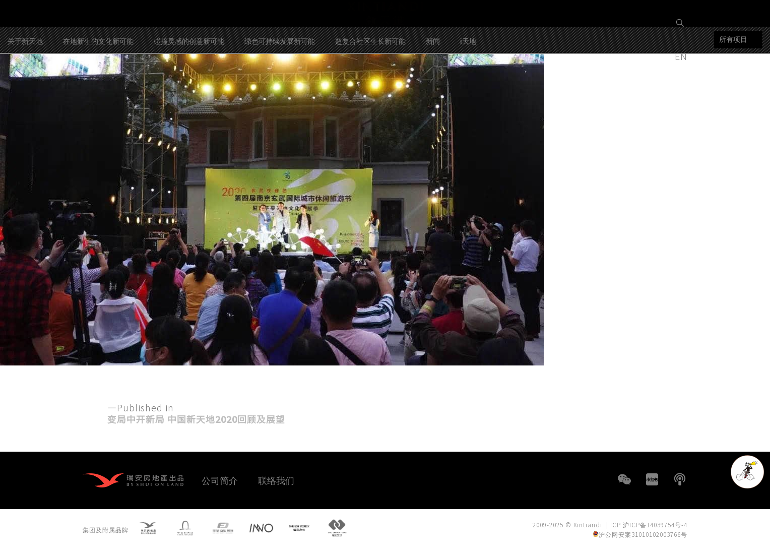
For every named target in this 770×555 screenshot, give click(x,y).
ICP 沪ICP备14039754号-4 (648, 527)
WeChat (624, 479)
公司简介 (220, 479)
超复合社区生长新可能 (370, 85)
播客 (679, 479)
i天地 (468, 85)
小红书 (652, 479)
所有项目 (733, 83)
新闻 (433, 85)
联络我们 (276, 479)
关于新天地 (25, 85)
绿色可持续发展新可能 (279, 85)
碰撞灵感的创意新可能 (189, 85)
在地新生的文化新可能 (98, 85)
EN (682, 56)
